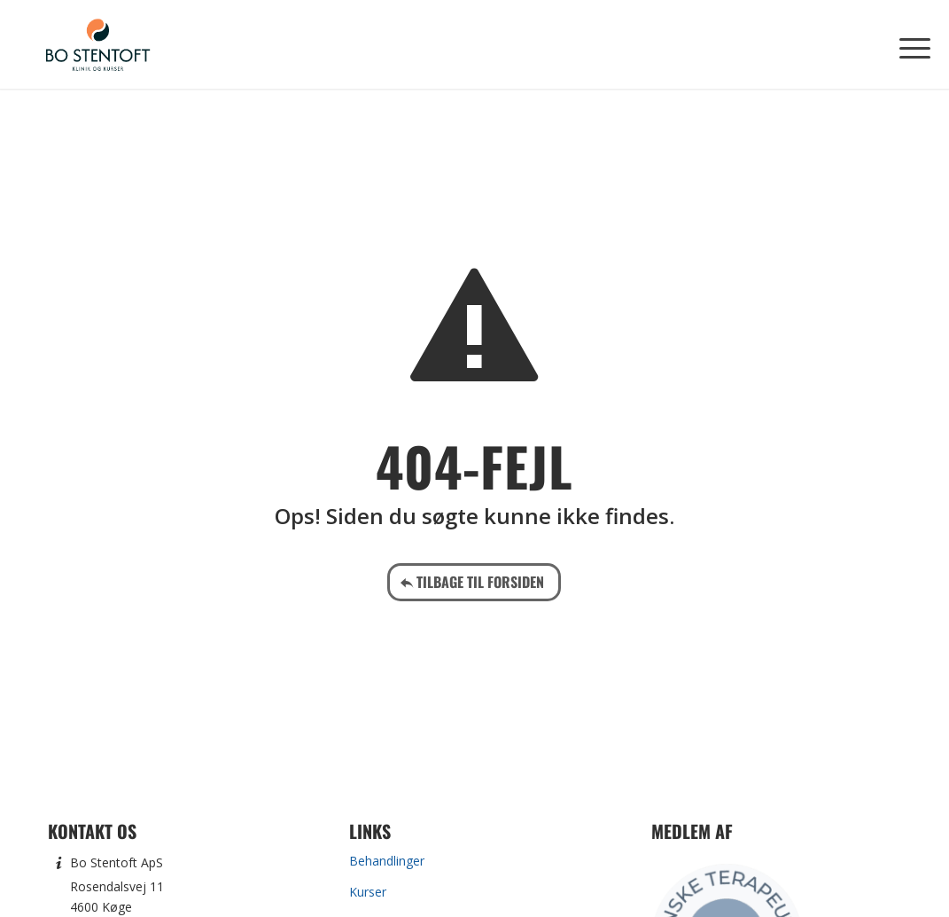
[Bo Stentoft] (97, 44)
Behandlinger (386, 860)
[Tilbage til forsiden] (474, 582)
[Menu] (909, 44)
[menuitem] (909, 44)
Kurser (367, 891)
